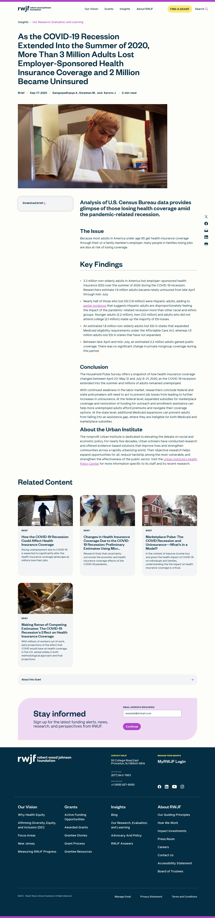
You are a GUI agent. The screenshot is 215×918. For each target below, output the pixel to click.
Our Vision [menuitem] (91, 9)
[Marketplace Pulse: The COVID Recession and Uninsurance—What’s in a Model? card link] (169, 535)
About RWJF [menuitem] (145, 9)
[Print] (207, 246)
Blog (114, 815)
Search (201, 9)
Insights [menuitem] (125, 9)
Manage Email (123, 896)
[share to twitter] (207, 217)
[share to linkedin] (207, 239)
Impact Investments (172, 831)
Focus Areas (26, 835)
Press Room (166, 839)
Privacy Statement (151, 896)
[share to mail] (207, 232)
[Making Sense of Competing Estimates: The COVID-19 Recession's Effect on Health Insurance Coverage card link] (45, 625)
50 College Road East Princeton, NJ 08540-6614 (128, 762)
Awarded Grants (76, 827)
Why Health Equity (31, 815)
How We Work (168, 823)
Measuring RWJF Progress (37, 851)
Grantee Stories (75, 835)
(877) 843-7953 (121, 775)
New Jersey (26, 843)
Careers (163, 847)
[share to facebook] (207, 224)
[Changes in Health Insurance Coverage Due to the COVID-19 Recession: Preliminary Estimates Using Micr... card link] (107, 535)
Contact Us (165, 855)
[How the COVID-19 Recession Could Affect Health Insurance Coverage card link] (45, 535)
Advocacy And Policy (126, 835)
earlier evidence (94, 306)
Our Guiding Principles (174, 815)
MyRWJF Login (172, 761)
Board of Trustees (170, 871)
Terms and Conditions (184, 896)
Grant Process (74, 843)
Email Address (138, 707)
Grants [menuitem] (109, 9)
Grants (70, 806)
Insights (118, 806)
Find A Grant (179, 9)
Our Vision (27, 806)
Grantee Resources (78, 851)
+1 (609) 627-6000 (123, 784)
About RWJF (169, 806)
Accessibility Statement (175, 863)
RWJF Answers (122, 843)
